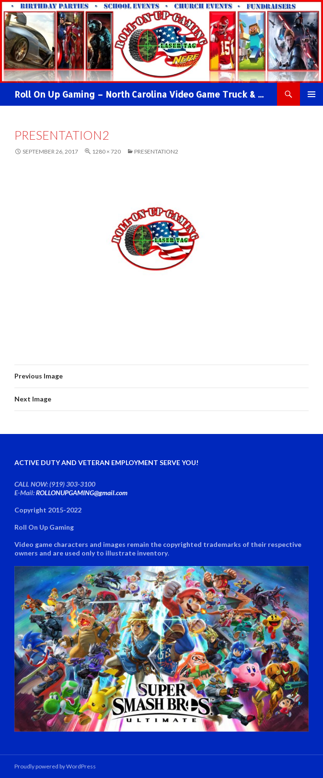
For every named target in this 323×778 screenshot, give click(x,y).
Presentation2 (156, 151)
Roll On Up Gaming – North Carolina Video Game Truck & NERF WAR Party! (140, 94)
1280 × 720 (106, 151)
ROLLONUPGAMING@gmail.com (81, 493)
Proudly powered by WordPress (55, 766)
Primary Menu (311, 94)
